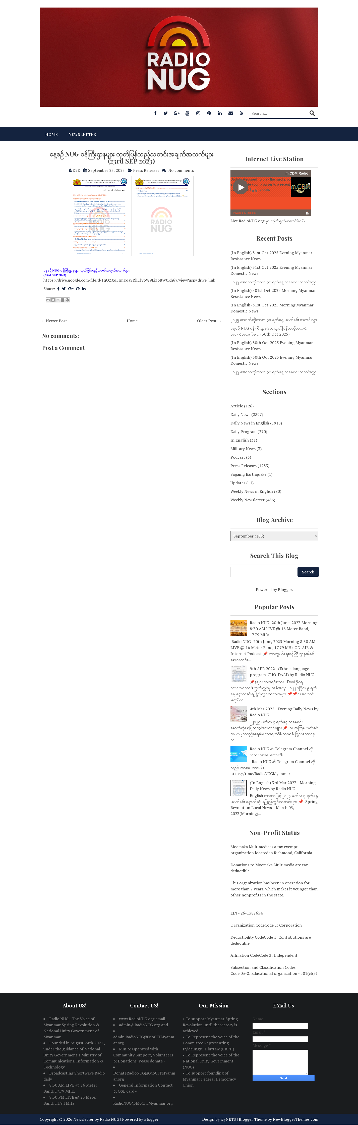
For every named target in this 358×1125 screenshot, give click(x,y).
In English (239, 440)
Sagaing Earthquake (248, 474)
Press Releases (146, 170)
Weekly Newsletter (247, 500)
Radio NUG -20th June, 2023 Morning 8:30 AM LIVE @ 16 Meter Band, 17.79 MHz (283, 628)
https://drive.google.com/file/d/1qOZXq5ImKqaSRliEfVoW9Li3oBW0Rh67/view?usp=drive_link (129, 280)
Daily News (240, 414)
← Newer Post (54, 321)
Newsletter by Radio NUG (96, 1119)
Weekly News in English (251, 491)
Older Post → (209, 321)
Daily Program (243, 431)
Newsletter (82, 134)
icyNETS (228, 1119)
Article (236, 406)
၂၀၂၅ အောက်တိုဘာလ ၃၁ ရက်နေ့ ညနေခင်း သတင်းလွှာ (273, 282)
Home (51, 134)
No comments (181, 170)
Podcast (237, 457)
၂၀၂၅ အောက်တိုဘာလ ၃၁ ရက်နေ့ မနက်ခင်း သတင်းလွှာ (273, 319)
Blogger (285, 589)
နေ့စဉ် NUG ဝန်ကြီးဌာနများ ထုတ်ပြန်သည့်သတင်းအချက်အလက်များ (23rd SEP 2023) (131, 157)
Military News (243, 448)
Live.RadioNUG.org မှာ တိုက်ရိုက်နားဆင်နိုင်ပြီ (267, 221)
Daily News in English (249, 423)
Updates (237, 483)
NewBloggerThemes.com (295, 1119)
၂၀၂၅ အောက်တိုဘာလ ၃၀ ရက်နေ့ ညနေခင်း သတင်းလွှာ (273, 371)
